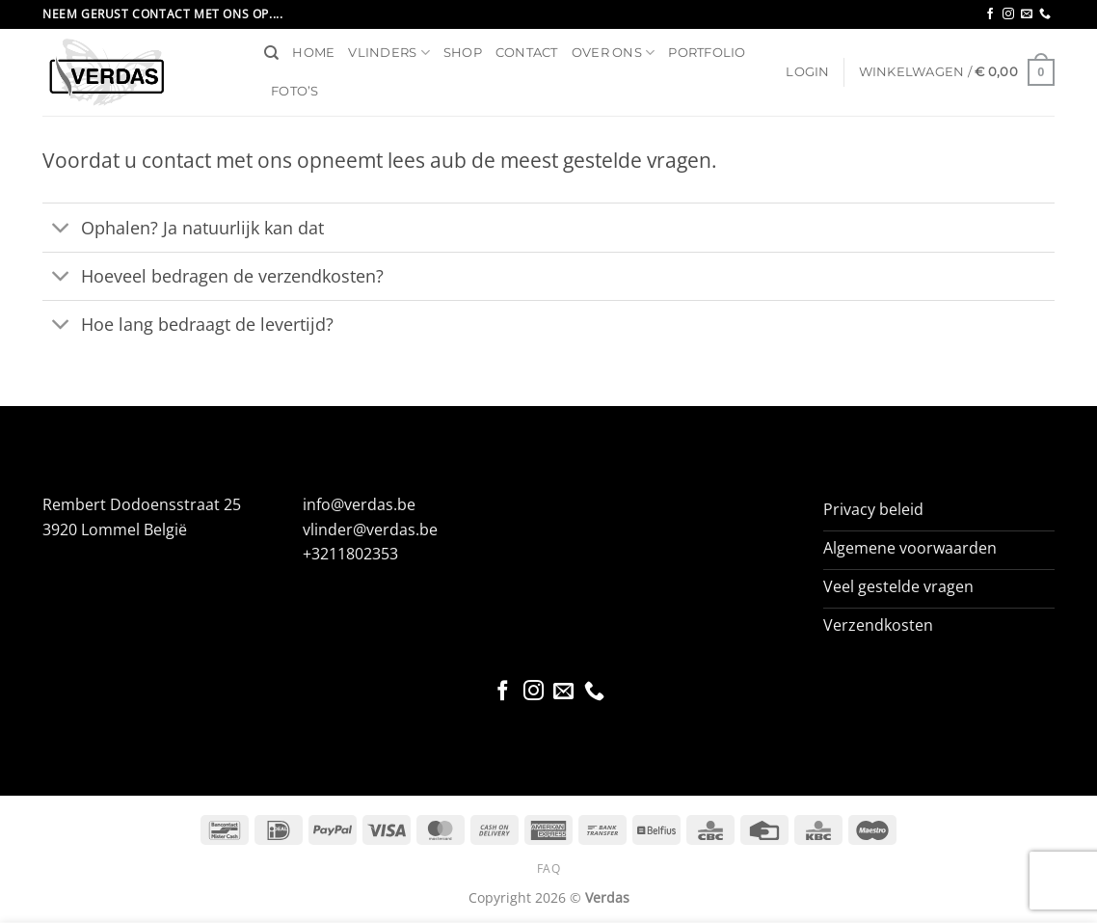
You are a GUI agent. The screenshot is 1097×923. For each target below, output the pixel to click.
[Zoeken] (271, 53)
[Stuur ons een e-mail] (1026, 14)
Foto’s (295, 91)
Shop (462, 52)
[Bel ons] (1045, 14)
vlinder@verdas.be (370, 529)
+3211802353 (350, 553)
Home (313, 52)
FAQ (549, 868)
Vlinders (389, 52)
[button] (807, 72)
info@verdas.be (359, 504)
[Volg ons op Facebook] (990, 14)
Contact (526, 52)
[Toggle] (61, 229)
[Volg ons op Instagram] (1008, 14)
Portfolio (706, 52)
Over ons (614, 52)
